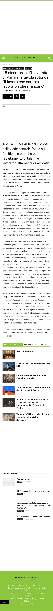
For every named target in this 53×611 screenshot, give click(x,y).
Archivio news (23, 598)
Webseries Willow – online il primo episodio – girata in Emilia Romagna (32, 417)
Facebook (29, 604)
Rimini (20, 494)
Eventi (11, 64)
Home (5, 64)
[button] (49, 58)
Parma (11, 68)
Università (29, 68)
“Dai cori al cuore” (25, 351)
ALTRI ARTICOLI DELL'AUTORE (36, 345)
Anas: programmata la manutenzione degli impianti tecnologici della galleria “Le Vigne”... (33, 505)
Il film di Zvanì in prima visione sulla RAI (33, 516)
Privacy (33, 598)
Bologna (20, 511)
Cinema (20, 519)
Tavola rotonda (19, 68)
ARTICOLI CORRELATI (12, 345)
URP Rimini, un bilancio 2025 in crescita (33, 491)
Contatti (12, 598)
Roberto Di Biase (11, 91)
